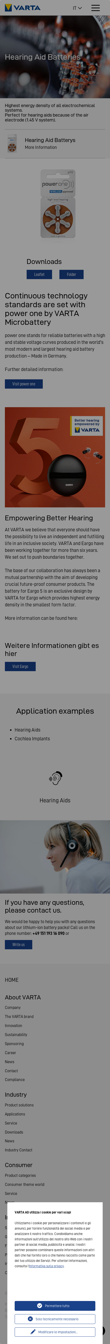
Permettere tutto (57, 1306)
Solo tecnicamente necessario (57, 1319)
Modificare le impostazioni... (58, 1332)
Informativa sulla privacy (46, 1266)
